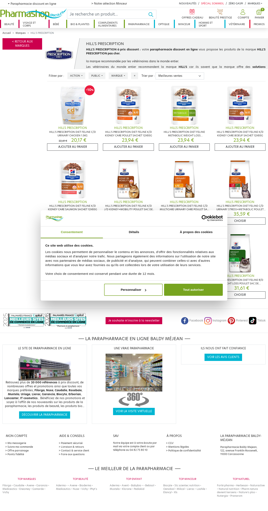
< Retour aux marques (22, 44)
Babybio (136, 485)
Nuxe (76, 489)
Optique (163, 24)
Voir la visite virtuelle (134, 411)
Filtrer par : (56, 76)
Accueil (6, 33)
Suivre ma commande (20, 447)
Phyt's (93, 489)
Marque (117, 75)
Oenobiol (168, 489)
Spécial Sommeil (212, 3)
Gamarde (38, 489)
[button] (242, 14)
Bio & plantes (80, 24)
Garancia (42, 485)
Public (96, 75)
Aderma (61, 485)
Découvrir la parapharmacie (44, 415)
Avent (125, 485)
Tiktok (257, 321)
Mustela (115, 489)
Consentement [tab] (72, 232)
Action (75, 75)
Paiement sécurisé (72, 443)
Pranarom (236, 496)
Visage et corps (29, 24)
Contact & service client (75, 450)
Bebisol (149, 485)
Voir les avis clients (223, 357)
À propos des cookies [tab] (196, 232)
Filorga (6, 485)
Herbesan (242, 485)
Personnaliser (133, 289)
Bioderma (85, 485)
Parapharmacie (139, 24)
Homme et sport (206, 24)
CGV (171, 443)
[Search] (107, 14)
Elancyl (167, 492)
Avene (30, 485)
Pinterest (238, 321)
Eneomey (24, 489)
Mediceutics (9, 489)
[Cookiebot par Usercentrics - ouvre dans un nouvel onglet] (204, 218)
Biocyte (167, 485)
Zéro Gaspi (236, 3)
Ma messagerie (16, 443)
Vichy (5, 492)
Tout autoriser (193, 289)
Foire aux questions (73, 454)
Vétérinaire (237, 24)
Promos (259, 24)
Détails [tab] (134, 232)
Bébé (56, 24)
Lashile (201, 489)
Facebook (192, 321)
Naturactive (257, 485)
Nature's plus (247, 492)
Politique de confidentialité (184, 450)
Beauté (9, 24)
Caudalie (18, 485)
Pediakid (139, 489)
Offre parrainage (18, 450)
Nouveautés (187, 3)
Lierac (190, 489)
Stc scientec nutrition (187, 485)
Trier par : (148, 76)
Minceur (184, 24)
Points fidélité (15, 454)
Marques (254, 3)
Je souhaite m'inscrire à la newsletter (134, 321)
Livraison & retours (72, 447)
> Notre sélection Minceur (109, 3)
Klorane (127, 489)
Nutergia (222, 496)
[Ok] (152, 14)
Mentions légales (178, 447)
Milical (181, 489)
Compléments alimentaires (108, 24)
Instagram (215, 321)
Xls (175, 492)
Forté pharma (225, 485)
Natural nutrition (229, 489)
